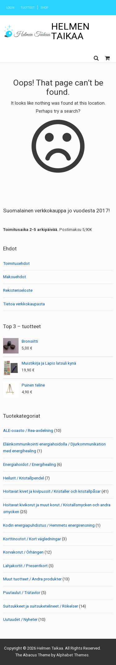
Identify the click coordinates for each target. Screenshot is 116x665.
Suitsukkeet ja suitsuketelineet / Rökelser (40, 606)
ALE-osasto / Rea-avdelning (28, 430)
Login (10, 7)
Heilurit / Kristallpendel (23, 478)
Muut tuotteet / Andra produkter (32, 579)
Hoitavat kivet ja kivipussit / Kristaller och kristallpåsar (52, 491)
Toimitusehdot (16, 263)
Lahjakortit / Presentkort (25, 565)
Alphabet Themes (72, 655)
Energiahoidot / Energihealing (29, 464)
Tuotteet (28, 7)
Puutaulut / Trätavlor (21, 592)
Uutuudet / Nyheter (20, 619)
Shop (44, 7)
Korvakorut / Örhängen (23, 552)
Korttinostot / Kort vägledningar (32, 539)
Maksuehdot (14, 276)
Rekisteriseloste (17, 290)
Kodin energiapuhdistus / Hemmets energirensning (49, 525)
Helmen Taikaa (70, 31)
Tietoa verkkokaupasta (24, 304)
